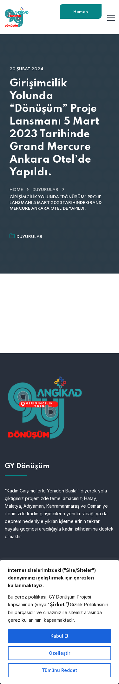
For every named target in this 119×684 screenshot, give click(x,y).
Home (16, 190)
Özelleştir (59, 653)
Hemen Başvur (80, 14)
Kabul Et (59, 636)
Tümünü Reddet (59, 670)
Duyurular (45, 190)
